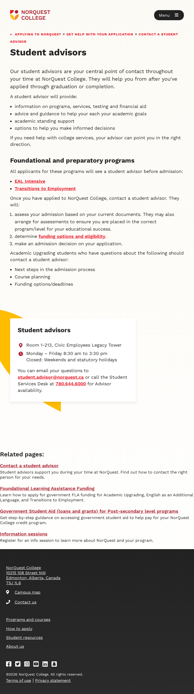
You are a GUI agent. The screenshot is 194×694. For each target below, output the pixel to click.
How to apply (19, 628)
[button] (169, 15)
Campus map (23, 592)
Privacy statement (53, 680)
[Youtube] (37, 664)
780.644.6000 (71, 383)
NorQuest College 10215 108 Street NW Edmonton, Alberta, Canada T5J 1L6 (33, 575)
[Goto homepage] (30, 15)
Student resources (24, 637)
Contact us (21, 602)
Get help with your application (99, 33)
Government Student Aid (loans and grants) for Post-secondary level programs (89, 511)
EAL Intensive (30, 181)
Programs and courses (28, 619)
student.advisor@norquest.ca (51, 377)
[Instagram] (28, 664)
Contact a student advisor (29, 465)
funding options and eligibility (72, 236)
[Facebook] (10, 664)
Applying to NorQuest (38, 33)
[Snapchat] (56, 664)
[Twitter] (19, 664)
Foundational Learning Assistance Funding (47, 488)
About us (15, 646)
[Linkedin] (46, 664)
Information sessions (23, 533)
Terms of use (18, 680)
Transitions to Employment (45, 188)
